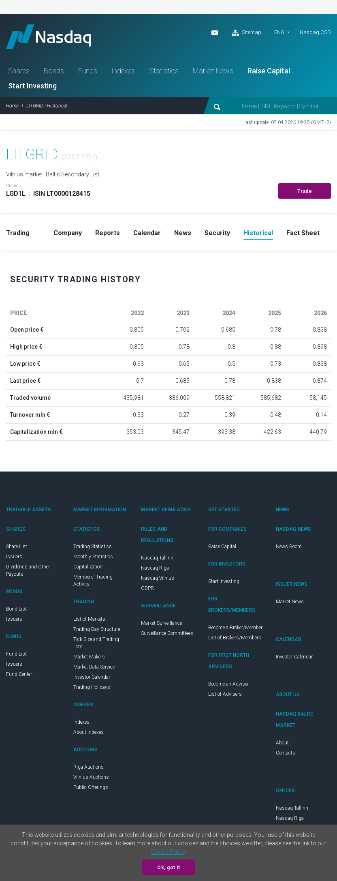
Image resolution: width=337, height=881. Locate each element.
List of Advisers (225, 694)
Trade (304, 191)
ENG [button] (279, 32)
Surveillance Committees (167, 633)
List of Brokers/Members (234, 638)
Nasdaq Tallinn (157, 558)
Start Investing (32, 85)
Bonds (54, 70)
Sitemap (246, 32)
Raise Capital (268, 70)
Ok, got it (168, 867)
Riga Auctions (88, 767)
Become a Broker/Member (235, 627)
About (282, 743)
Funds (87, 70)
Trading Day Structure (96, 629)
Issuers (14, 556)
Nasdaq (48, 36)
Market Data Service (94, 667)
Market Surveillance (161, 623)
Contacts (285, 753)
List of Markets (89, 619)
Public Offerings (90, 787)
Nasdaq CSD (315, 32)
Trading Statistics (92, 546)
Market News (213, 70)
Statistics (164, 70)
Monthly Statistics (93, 556)
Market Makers (89, 657)
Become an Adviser (228, 684)
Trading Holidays (91, 687)
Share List (16, 546)
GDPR (147, 588)
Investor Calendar (91, 677)
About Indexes (88, 732)
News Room (289, 546)
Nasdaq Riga (155, 568)
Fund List (16, 654)
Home (12, 106)
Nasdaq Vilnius (157, 578)
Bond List (16, 609)
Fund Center (19, 674)
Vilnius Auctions (91, 777)
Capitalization (87, 567)
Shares (19, 70)
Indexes (123, 70)
